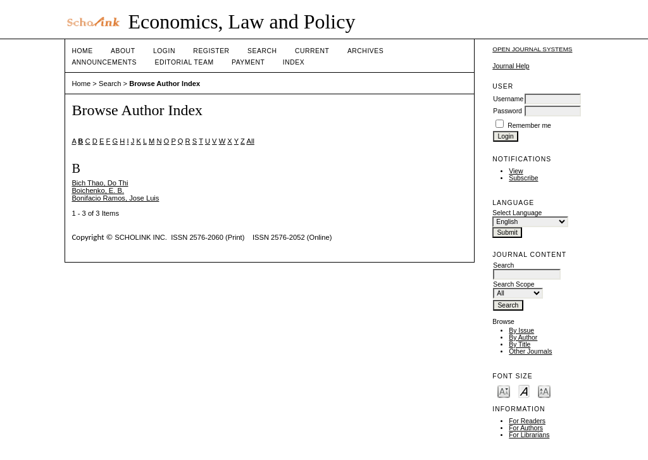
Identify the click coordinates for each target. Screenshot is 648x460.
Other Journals (530, 351)
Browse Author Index (164, 83)
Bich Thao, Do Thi (100, 183)
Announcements (104, 62)
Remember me (529, 125)
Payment (248, 62)
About (123, 50)
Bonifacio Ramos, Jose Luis (115, 198)
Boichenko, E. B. (98, 190)
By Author (523, 337)
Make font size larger (544, 390)
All (250, 141)
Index (293, 62)
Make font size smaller (503, 390)
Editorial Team (183, 62)
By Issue (521, 330)
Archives (365, 50)
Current (312, 50)
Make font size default (524, 390)
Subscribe (523, 178)
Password (507, 111)
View (516, 171)
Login (164, 50)
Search (262, 50)
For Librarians (529, 435)
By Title (519, 344)
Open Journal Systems (532, 49)
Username (508, 99)
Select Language (517, 212)
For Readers (527, 421)
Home (82, 50)
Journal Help (510, 66)
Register (211, 50)
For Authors (526, 428)
